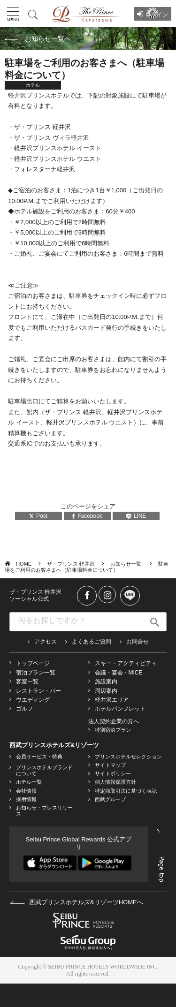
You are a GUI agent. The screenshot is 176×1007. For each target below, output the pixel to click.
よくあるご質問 (91, 641)
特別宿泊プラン (113, 730)
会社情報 (26, 791)
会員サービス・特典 (39, 756)
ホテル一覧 (29, 782)
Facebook (87, 516)
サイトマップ (110, 765)
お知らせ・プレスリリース (44, 811)
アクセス (45, 641)
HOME (23, 564)
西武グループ (110, 799)
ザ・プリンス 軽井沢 (71, 564)
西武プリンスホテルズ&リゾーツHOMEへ (76, 902)
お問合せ (137, 641)
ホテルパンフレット (120, 708)
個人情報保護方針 (115, 782)
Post (38, 516)
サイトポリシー (113, 773)
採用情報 (26, 799)
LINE (136, 516)
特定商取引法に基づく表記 (126, 791)
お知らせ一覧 (126, 564)
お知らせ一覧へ (48, 38)
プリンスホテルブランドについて (44, 770)
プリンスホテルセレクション (128, 756)
